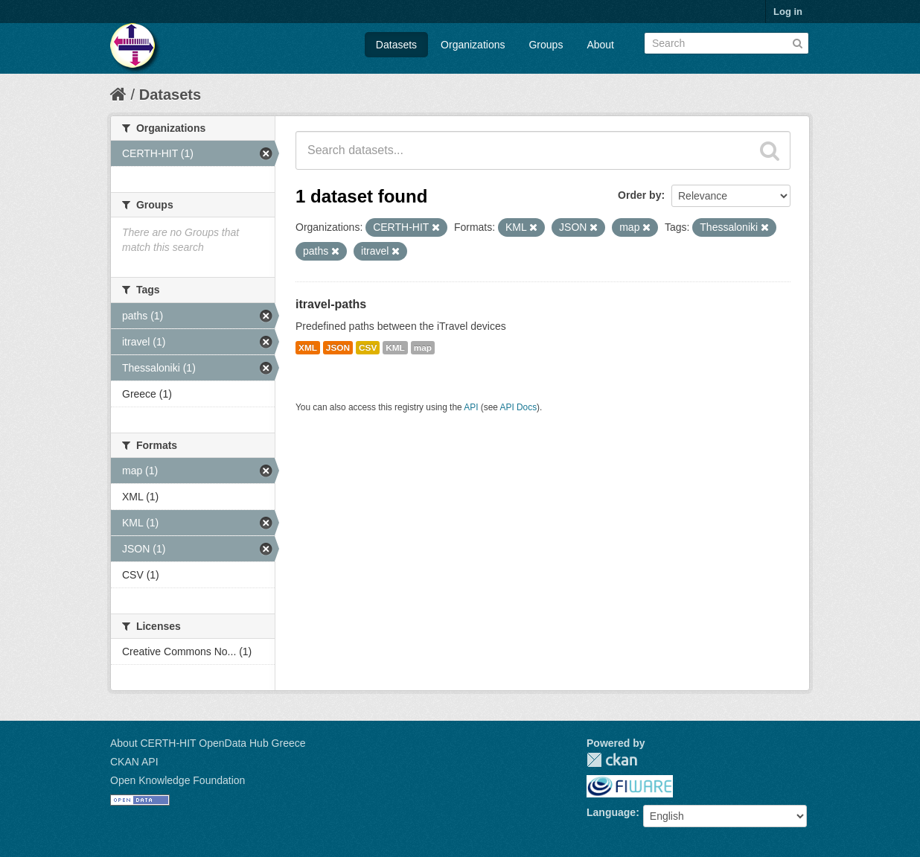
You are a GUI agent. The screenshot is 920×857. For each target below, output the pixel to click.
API (471, 407)
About (600, 45)
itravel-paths (331, 304)
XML (307, 348)
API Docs (518, 407)
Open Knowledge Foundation (177, 780)
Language (611, 812)
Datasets (396, 45)
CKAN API (134, 762)
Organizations (473, 45)
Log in (787, 11)
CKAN (612, 760)
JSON (338, 348)
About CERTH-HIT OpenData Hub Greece (208, 743)
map (423, 348)
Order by (639, 195)
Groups (545, 45)
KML (395, 348)
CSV (368, 348)
